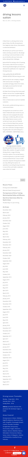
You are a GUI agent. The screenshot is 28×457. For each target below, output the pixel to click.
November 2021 (7, 245)
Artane (14, 418)
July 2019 (5, 282)
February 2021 (6, 247)
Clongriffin (8, 422)
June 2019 (5, 285)
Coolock (5, 424)
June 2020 (5, 269)
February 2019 (6, 296)
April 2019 (5, 290)
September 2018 (7, 309)
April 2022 (5, 234)
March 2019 (6, 293)
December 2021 (7, 242)
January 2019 (6, 298)
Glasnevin (17, 428)
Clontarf (21, 422)
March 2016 (6, 374)
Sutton (8, 435)
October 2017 (6, 333)
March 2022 (6, 236)
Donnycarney (14, 426)
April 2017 (5, 339)
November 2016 (7, 352)
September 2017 (7, 336)
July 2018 (5, 314)
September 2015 (7, 379)
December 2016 (7, 349)
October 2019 (6, 274)
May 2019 (5, 288)
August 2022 (6, 226)
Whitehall (7, 437)
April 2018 (5, 322)
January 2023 (6, 218)
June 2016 (5, 365)
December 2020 (7, 253)
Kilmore (10, 431)
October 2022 (6, 223)
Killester (5, 431)
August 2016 (6, 360)
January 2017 (6, 347)
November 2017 (7, 331)
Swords (21, 435)
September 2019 (7, 277)
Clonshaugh (15, 422)
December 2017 (7, 328)
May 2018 (5, 320)
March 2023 (6, 212)
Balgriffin (5, 420)
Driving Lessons (16, 20)
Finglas (12, 428)
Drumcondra (6, 428)
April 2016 (5, 371)
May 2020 (5, 271)
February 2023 (6, 215)
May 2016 (5, 368)
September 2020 (7, 261)
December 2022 (7, 220)
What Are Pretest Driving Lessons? (11, 190)
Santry (4, 435)
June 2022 (5, 228)
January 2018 (6, 325)
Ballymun (10, 420)
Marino (20, 431)
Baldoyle (19, 418)
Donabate (15, 424)
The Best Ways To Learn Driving (11, 202)
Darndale (10, 424)
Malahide (15, 431)
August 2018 (6, 312)
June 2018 (5, 317)
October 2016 (6, 355)
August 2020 (6, 263)
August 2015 (6, 382)
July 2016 (5, 363)
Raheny (19, 433)
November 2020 (7, 255)
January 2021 (6, 250)
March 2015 (6, 384)
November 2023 (7, 210)
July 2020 (5, 266)
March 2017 (6, 341)
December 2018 (7, 301)
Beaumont (16, 420)
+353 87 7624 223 (8, 1)
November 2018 (7, 304)
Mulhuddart (6, 433)
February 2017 (6, 344)
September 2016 (7, 357)
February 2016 (6, 376)
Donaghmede (6, 426)
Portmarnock (13, 433)
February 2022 (6, 239)
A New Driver (15, 450)
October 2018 (6, 306)
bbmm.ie (9, 452)
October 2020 (6, 258)
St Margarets (14, 435)
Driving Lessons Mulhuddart (10, 187)
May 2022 (5, 231)
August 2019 (6, 279)
